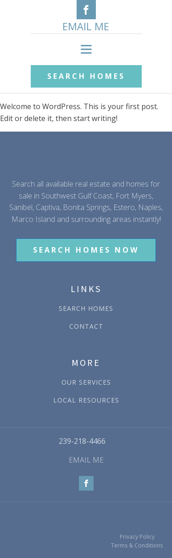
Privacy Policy (137, 537)
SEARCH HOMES (86, 76)
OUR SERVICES (86, 382)
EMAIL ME (85, 26)
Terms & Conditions (137, 545)
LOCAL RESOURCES (86, 400)
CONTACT (86, 326)
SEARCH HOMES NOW (86, 250)
